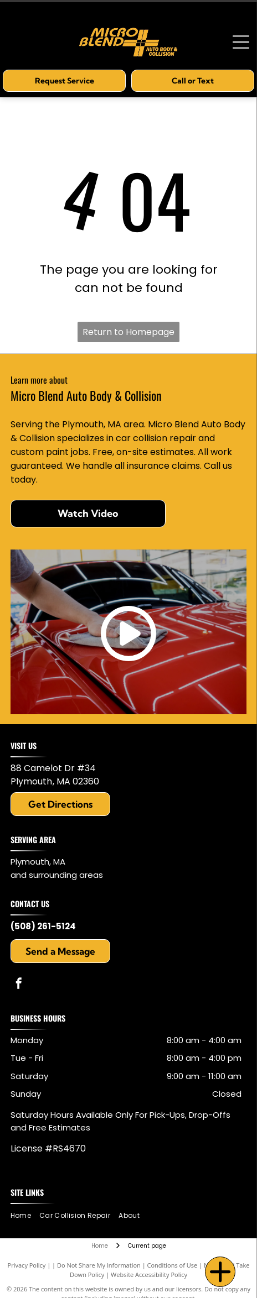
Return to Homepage (128, 332)
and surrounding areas (57, 875)
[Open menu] (241, 42)
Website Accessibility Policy (149, 1274)
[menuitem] (25, 1215)
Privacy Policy (27, 1265)
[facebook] (19, 985)
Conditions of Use (172, 1265)
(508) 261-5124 (43, 926)
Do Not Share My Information (99, 1265)
